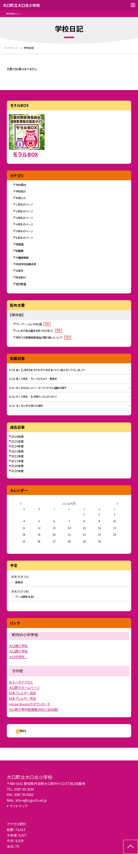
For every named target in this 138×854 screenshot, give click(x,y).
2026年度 (17, 436)
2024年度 (17, 446)
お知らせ (21, 198)
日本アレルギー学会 (22, 698)
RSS (23, 731)
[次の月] (117, 503)
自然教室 (21, 284)
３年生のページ (24, 218)
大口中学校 (18, 656)
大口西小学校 (18, 651)
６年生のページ (24, 238)
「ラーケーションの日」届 (33, 324)
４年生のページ (24, 224)
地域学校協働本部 (26, 264)
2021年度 (17, 461)
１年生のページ (24, 204)
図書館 (19, 251)
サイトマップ (19, 806)
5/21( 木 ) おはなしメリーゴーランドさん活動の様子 (37, 388)
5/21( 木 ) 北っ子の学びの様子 (26, 406)
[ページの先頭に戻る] (130, 847)
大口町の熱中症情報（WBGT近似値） (33, 709)
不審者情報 (22, 258)
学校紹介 (21, 191)
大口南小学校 (18, 645)
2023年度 (17, 451)
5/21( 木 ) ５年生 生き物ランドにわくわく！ (33, 397)
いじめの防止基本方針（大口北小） (39, 331)
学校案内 (21, 185)
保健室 (19, 244)
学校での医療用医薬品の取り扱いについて (43, 337)
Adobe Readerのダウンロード (29, 704)
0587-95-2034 (24, 789)
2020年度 (17, 466)
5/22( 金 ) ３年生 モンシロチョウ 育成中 (33, 379)
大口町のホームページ (24, 687)
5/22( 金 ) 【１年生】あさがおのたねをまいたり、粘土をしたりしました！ (47, 370)
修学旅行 (21, 277)
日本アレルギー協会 (22, 693)
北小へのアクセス (21, 682)
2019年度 (17, 471)
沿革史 (19, 271)
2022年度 (17, 456)
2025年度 (17, 441)
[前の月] (20, 503)
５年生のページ (24, 231)
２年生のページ (24, 211)
